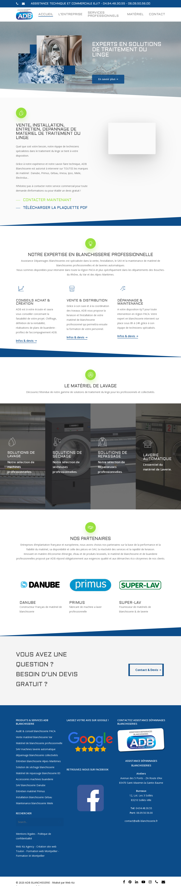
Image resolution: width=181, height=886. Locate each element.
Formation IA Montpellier (30, 849)
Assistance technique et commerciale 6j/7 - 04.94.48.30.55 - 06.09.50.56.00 (90, 3)
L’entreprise (70, 14)
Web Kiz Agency (25, 840)
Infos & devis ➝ (26, 343)
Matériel (135, 14)
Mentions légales (25, 827)
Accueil (45, 14)
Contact (157, 14)
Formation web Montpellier (41, 845)
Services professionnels (103, 14)
